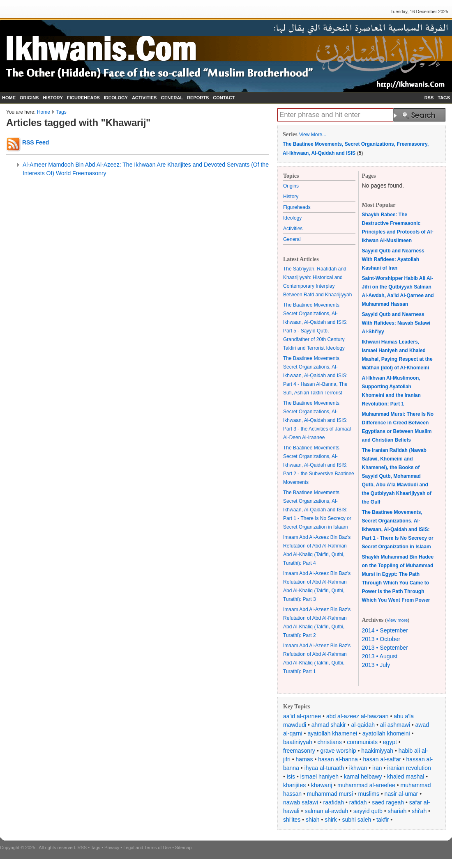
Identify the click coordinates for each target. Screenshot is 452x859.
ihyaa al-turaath (324, 768)
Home (43, 112)
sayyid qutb (368, 811)
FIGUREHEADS (83, 97)
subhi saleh (356, 819)
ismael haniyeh (319, 776)
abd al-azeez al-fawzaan (357, 716)
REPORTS (198, 97)
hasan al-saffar (382, 759)
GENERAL (172, 97)
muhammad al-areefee (366, 785)
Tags (61, 112)
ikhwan (358, 768)
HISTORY (52, 97)
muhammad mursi (330, 793)
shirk (331, 819)
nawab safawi (300, 802)
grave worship (338, 750)
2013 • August (380, 656)
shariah (396, 811)
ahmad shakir (328, 725)
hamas (304, 759)
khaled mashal (405, 776)
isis (291, 776)
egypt (390, 742)
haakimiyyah (377, 750)
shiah (312, 819)
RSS (429, 97)
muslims (368, 793)
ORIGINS (29, 97)
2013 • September (385, 647)
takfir (382, 819)
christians (330, 742)
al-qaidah (363, 725)
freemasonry (299, 750)
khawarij (321, 785)
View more (397, 620)
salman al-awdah (326, 811)
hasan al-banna (338, 759)
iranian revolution (409, 768)
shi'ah (419, 811)
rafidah (358, 802)
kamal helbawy (363, 776)
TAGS (444, 97)
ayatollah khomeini (386, 733)
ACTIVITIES (144, 97)
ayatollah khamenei (332, 733)
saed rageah (388, 802)
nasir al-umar (401, 793)
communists (362, 742)
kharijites (294, 785)
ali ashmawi (395, 725)
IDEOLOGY (116, 97)
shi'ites (291, 819)
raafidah (333, 802)
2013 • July (376, 665)
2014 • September (385, 630)
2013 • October (381, 639)
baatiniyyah (297, 742)
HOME (9, 97)
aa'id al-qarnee (302, 716)
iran (377, 768)
